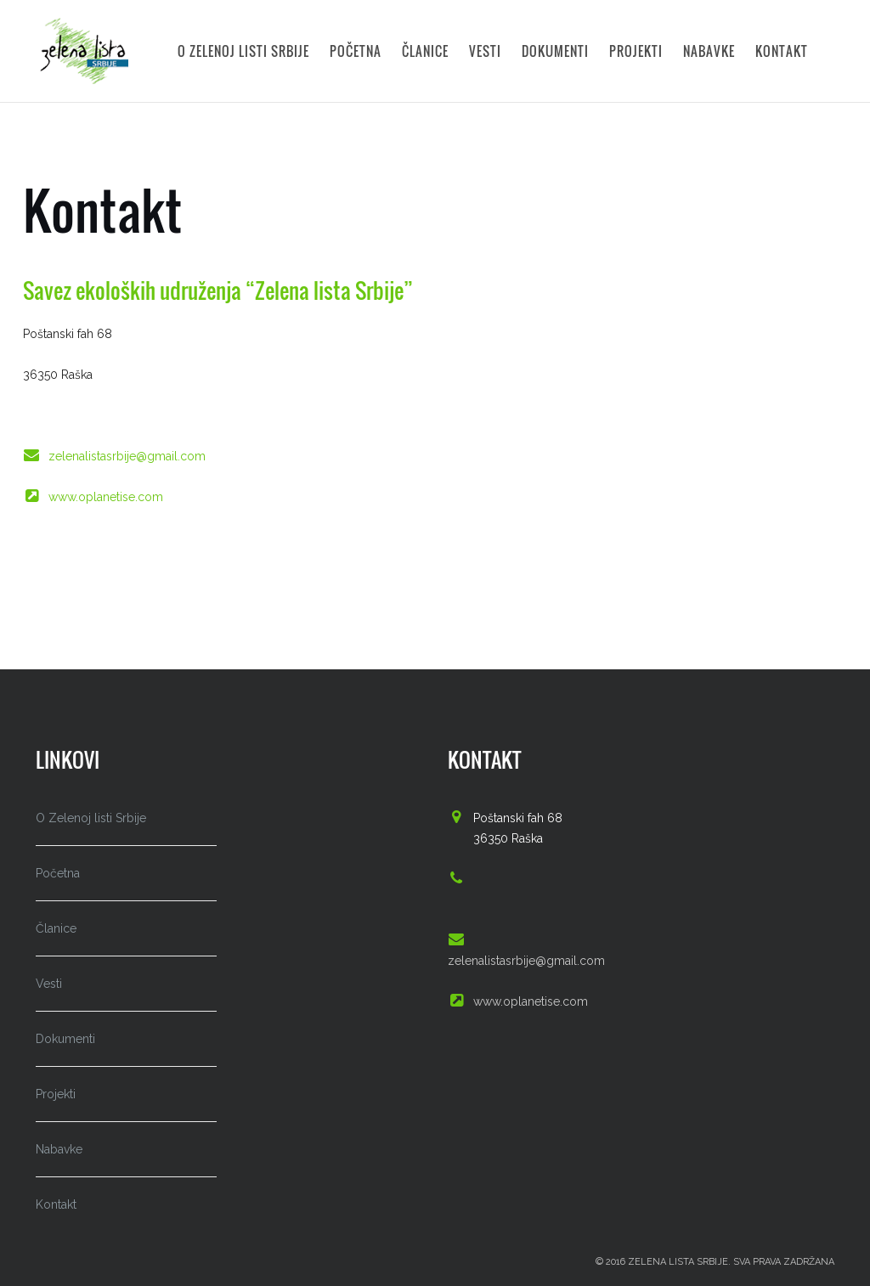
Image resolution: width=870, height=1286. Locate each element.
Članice (425, 48)
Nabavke (709, 48)
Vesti (485, 48)
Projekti (636, 48)
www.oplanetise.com (105, 497)
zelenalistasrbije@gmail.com (127, 456)
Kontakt (781, 48)
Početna (355, 48)
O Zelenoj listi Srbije (243, 48)
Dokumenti (555, 48)
